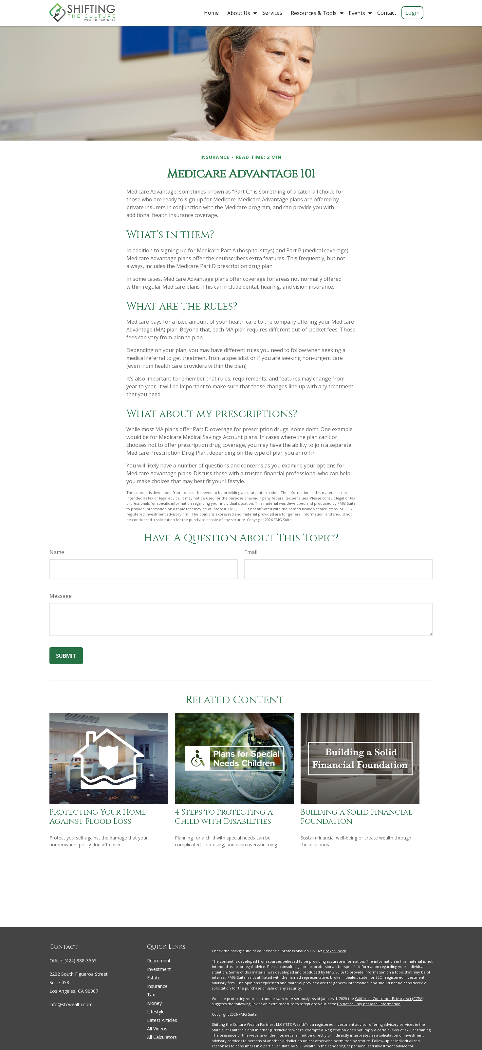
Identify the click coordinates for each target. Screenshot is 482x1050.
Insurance (157, 986)
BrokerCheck (334, 950)
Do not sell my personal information (368, 1003)
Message (60, 596)
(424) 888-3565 (81, 960)
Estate (153, 977)
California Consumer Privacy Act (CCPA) (389, 998)
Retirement (159, 960)
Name (56, 552)
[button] (211, 12)
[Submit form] (66, 655)
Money (154, 1003)
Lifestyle (156, 1011)
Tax (151, 994)
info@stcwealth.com (71, 1004)
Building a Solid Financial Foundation (357, 817)
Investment (159, 969)
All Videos (157, 1028)
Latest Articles (162, 1020)
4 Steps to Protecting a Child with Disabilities (224, 817)
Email (250, 552)
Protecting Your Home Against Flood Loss (97, 817)
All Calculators (162, 1037)
